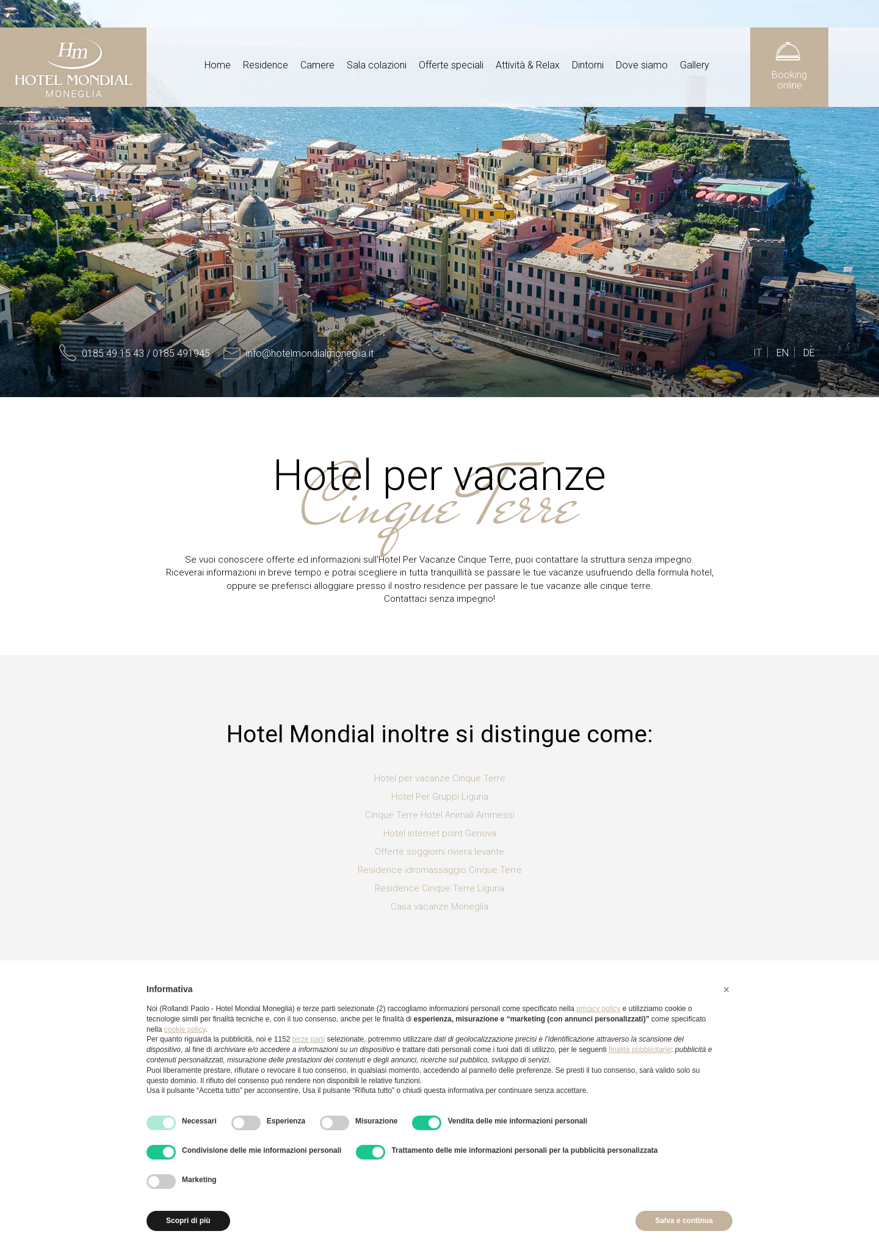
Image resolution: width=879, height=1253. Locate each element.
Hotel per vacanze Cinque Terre (439, 778)
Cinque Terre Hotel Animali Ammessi (440, 814)
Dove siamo (642, 65)
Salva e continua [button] (684, 1220)
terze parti (308, 1039)
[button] (726, 989)
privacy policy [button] (598, 1008)
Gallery (694, 65)
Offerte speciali (451, 65)
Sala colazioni (377, 65)
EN (782, 353)
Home (217, 65)
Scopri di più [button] (188, 1220)
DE (809, 353)
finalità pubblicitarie (640, 1049)
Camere (317, 65)
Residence (265, 65)
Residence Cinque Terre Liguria (439, 888)
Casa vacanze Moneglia (439, 906)
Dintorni (588, 65)
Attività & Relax (528, 65)
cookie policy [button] (185, 1029)
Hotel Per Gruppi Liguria (439, 796)
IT (757, 353)
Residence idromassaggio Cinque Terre (440, 869)
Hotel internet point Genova (439, 833)
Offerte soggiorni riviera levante (439, 851)
